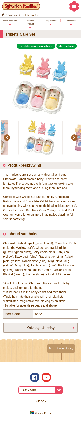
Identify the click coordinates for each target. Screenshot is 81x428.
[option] (40, 82)
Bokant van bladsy (61, 348)
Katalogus (13, 15)
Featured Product (30, 22)
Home (3, 14)
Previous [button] (7, 137)
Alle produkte (50, 20)
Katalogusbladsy (41, 327)
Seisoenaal (71, 20)
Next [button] (74, 137)
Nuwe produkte (10, 20)
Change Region (41, 413)
